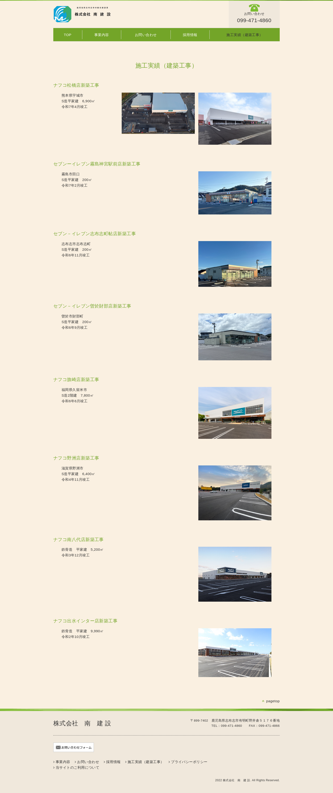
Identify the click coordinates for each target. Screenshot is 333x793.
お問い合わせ (146, 35)
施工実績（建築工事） (244, 35)
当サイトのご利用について (77, 767)
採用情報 (190, 35)
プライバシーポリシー (189, 762)
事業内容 (101, 35)
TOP (67, 35)
